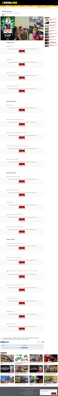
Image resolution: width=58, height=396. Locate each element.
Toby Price (18, 339)
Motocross (32, 389)
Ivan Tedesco (9, 339)
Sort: (22, 345)
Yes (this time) (22, 64)
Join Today (42, 7)
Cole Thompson (5, 339)
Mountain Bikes (29, 389)
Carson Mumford (14, 339)
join (6, 347)
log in (8, 347)
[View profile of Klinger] (2, 15)
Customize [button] (41, 393)
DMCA (30, 388)
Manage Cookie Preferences (29, 391)
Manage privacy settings (22, 52)
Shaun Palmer (26, 339)
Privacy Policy (27, 388)
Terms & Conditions (21, 388)
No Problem (53, 393)
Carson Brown (22, 339)
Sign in (46, 7)
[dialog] (48, 392)
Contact (25, 389)
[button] (22, 28)
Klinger (4, 14)
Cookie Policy (33, 388)
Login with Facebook (24, 347)
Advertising (37, 388)
